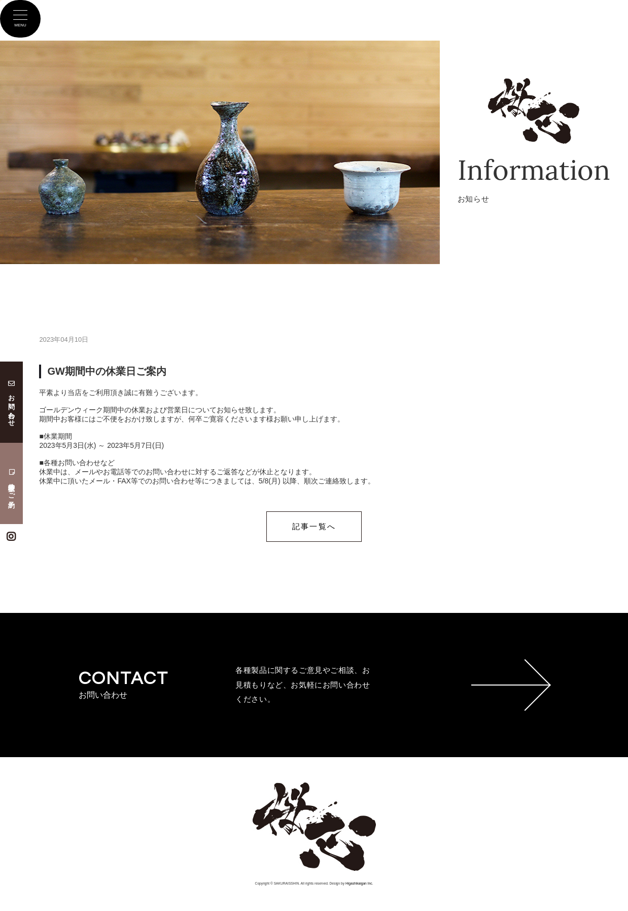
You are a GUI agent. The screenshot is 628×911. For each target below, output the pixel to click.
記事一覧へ (314, 526)
